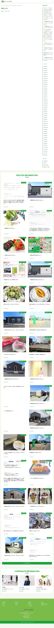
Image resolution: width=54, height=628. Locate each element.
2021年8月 (45, 151)
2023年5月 (45, 137)
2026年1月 (45, 74)
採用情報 (3, 606)
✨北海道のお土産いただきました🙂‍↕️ (11, 256)
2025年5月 (45, 90)
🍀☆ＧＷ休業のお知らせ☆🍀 (9, 413)
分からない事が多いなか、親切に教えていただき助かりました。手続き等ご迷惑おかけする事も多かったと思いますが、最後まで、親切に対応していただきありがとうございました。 (39, 229)
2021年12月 (46, 147)
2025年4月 (45, 92)
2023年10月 (46, 127)
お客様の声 (45, 161)
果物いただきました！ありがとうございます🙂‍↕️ (13, 305)
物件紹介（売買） (47, 166)
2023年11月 (46, 125)
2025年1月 (45, 97)
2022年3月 (45, 145)
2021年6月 (45, 155)
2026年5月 (45, 66)
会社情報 (3, 591)
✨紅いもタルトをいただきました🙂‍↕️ (11, 356)
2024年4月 (45, 115)
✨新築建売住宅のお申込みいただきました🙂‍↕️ (38, 280)
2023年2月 (45, 139)
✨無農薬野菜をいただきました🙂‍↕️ (10, 228)
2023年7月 (45, 133)
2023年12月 (46, 123)
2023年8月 (45, 131)
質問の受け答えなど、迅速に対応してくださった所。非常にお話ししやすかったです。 (39, 560)
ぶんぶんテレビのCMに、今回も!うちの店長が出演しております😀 (14, 389)
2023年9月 (45, 129)
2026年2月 (45, 72)
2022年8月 (45, 141)
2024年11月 (46, 101)
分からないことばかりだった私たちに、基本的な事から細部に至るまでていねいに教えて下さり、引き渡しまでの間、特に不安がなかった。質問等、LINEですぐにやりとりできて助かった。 (14, 201)
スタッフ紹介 (21, 591)
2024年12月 (46, 99)
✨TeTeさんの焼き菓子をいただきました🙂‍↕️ (37, 480)
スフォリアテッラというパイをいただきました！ (11, 5)
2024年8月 (45, 107)
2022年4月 (45, 143)
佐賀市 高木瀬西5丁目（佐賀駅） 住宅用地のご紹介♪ (39, 331)
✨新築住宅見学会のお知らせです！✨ (36, 256)
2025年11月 (46, 78)
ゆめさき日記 (46, 165)
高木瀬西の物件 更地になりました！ (36, 454)
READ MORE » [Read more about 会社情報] (4, 595)
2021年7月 (45, 153)
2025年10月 (46, 80)
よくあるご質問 (39, 591)
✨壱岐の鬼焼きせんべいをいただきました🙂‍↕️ (38, 508)
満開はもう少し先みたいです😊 (35, 534)
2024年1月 (45, 121)
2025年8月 (45, 84)
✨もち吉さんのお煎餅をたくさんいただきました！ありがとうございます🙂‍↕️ (14, 455)
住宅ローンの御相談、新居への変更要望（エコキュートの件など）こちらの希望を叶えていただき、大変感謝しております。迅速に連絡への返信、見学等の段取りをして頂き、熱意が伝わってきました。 (14, 482)
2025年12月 (46, 76)
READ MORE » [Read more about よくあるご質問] (38, 595)
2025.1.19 (21, 5)
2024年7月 (45, 109)
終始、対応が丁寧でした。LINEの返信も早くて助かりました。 (14, 534)
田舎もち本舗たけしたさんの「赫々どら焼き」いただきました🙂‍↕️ (39, 306)
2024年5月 (45, 113)
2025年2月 (45, 96)
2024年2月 (45, 119)
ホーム (2, 5)
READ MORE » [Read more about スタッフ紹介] (21, 595)
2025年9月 (45, 82)
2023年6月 (45, 135)
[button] (52, 1)
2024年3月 (45, 117)
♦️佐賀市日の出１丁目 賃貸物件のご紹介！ (12, 280)
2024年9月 (45, 105)
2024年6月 (45, 111)
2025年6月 (45, 88)
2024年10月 (46, 103)
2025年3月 (45, 94)
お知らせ (45, 163)
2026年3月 (45, 70)
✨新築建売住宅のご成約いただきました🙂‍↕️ (37, 200)
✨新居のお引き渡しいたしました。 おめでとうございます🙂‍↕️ (14, 331)
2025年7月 (45, 86)
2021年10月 (46, 149)
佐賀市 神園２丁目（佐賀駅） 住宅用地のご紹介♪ (38, 356)
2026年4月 (45, 68)
